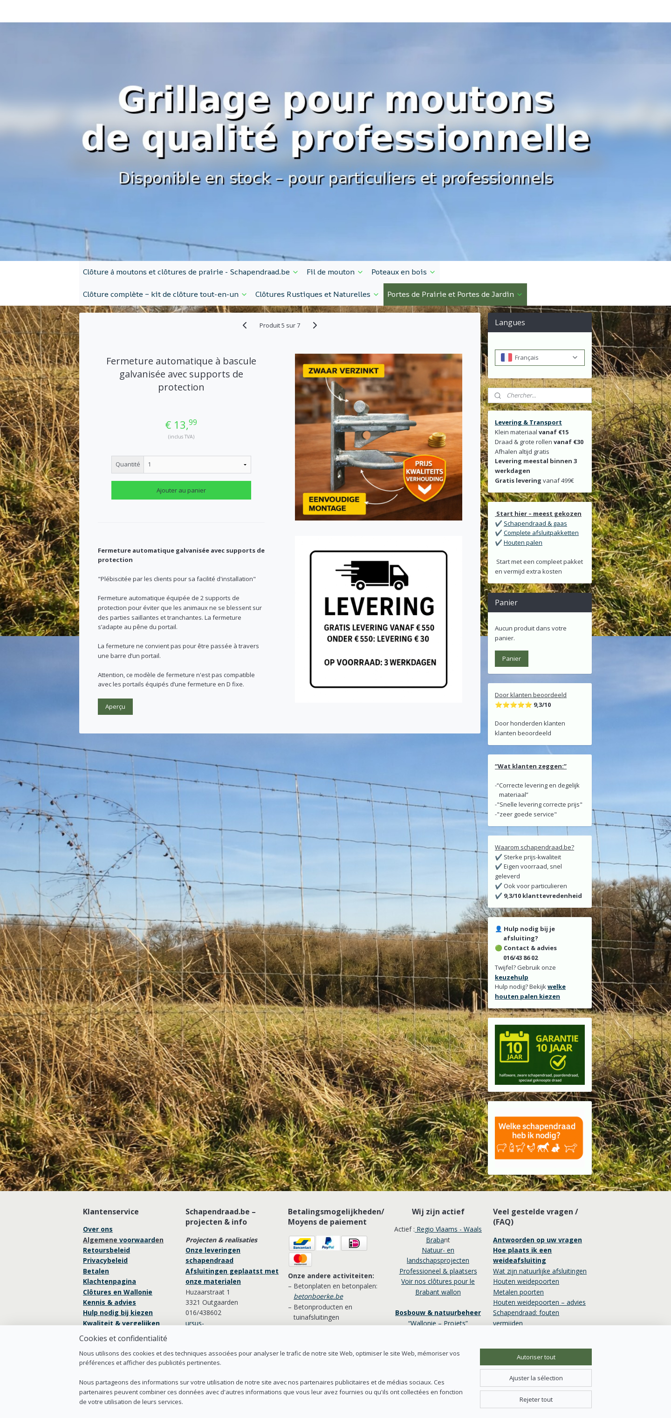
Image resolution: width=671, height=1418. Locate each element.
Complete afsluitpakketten (541, 480)
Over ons (98, 1176)
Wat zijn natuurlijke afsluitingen (540, 1218)
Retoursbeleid (106, 1197)
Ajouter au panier (181, 438)
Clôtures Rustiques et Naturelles (317, 242)
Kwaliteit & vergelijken (121, 1271)
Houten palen (523, 490)
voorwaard (137, 1187)
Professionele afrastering (127, 1292)
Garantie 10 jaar (110, 1312)
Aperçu (115, 654)
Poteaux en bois (403, 219)
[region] (274, 1383)
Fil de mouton (335, 219)
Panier (511, 606)
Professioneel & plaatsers (438, 1218)
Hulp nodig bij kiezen (118, 1260)
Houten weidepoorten (526, 1229)
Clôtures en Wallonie (117, 1239)
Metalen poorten (518, 1239)
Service (96, 1281)
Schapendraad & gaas (535, 471)
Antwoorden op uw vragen (537, 1187)
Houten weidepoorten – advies (539, 1250)
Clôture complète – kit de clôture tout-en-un (165, 242)
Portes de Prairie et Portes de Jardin (455, 242)
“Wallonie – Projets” (438, 1271)
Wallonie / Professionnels (438, 1281)
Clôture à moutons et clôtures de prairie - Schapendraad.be (191, 219)
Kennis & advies (109, 1250)
